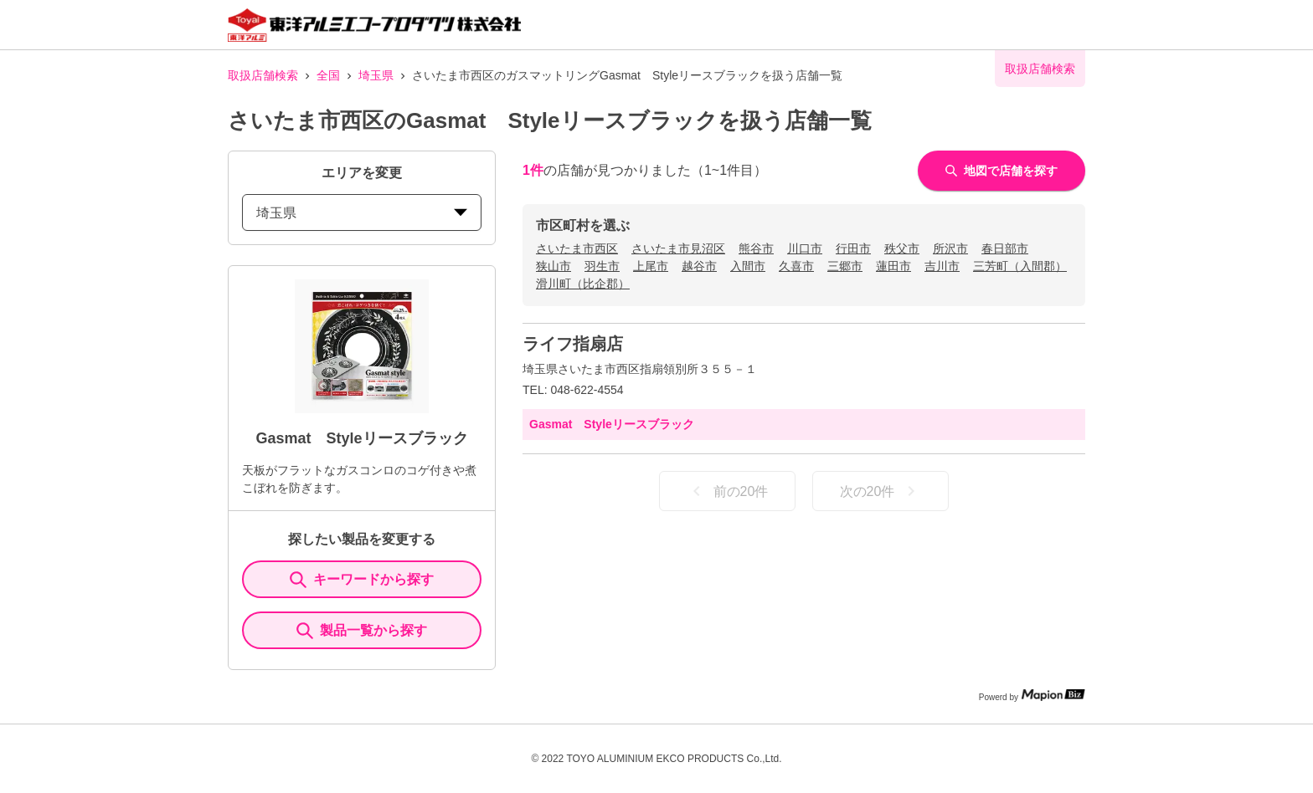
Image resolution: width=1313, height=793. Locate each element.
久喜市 (796, 266)
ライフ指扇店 (573, 344)
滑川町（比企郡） (583, 283)
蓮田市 (893, 266)
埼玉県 (376, 75)
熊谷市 (756, 248)
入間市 (747, 266)
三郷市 (844, 266)
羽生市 (602, 266)
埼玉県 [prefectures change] (361, 213)
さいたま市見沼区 (678, 248)
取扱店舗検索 (263, 75)
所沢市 (950, 248)
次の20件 (881, 491)
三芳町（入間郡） (1020, 266)
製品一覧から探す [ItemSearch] (361, 630)
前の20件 (728, 491)
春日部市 (1004, 248)
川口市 (804, 248)
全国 (328, 75)
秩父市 (901, 248)
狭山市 (553, 266)
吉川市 (942, 266)
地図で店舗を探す (1001, 170)
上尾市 (650, 266)
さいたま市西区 (577, 248)
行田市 (853, 248)
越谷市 (699, 266)
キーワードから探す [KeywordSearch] (362, 579)
